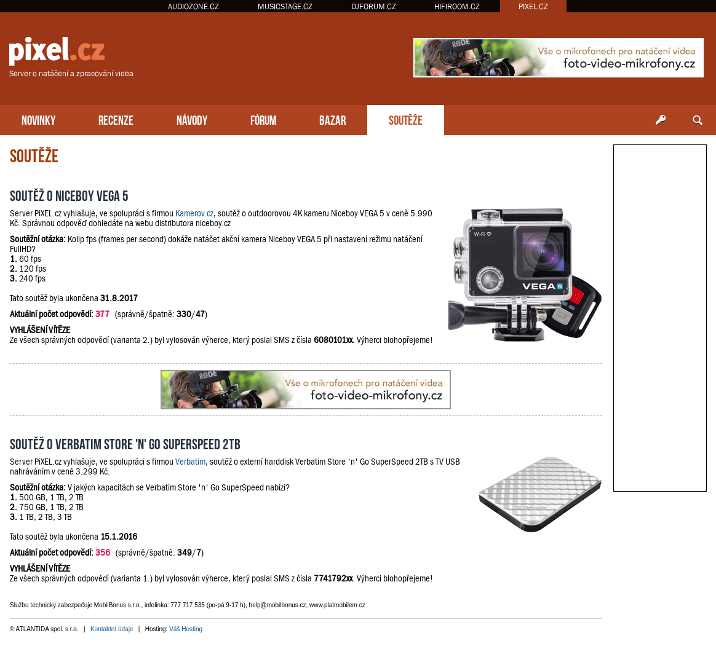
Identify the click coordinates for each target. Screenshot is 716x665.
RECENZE (115, 118)
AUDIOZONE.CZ (193, 6)
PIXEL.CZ (533, 6)
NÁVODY (192, 118)
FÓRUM (263, 118)
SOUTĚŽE (406, 118)
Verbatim (190, 461)
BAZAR (332, 118)
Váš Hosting (185, 629)
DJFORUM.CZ (373, 6)
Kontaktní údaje (111, 629)
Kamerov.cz (194, 213)
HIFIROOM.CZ (457, 6)
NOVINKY (38, 118)
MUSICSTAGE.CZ (285, 6)
